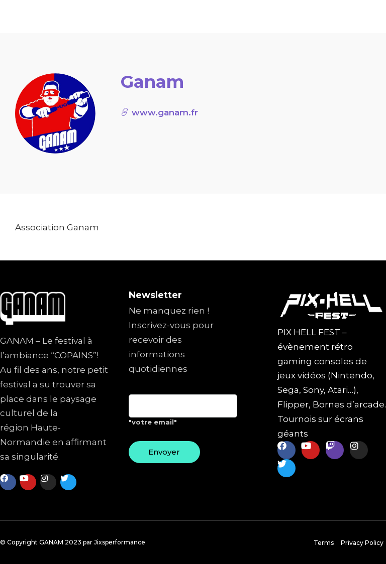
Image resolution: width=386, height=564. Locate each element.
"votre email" (183, 414)
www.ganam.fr (159, 112)
